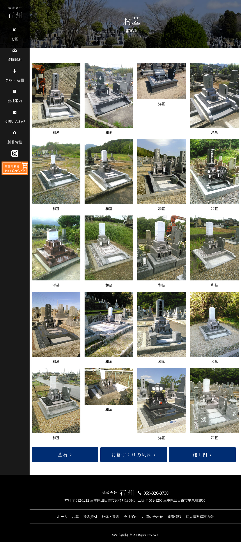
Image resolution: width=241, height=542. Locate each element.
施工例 (200, 454)
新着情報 (174, 517)
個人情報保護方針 (200, 517)
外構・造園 (110, 517)
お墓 (75, 517)
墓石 (63, 454)
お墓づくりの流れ (131, 454)
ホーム (62, 517)
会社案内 (131, 517)
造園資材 (90, 517)
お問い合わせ (152, 517)
